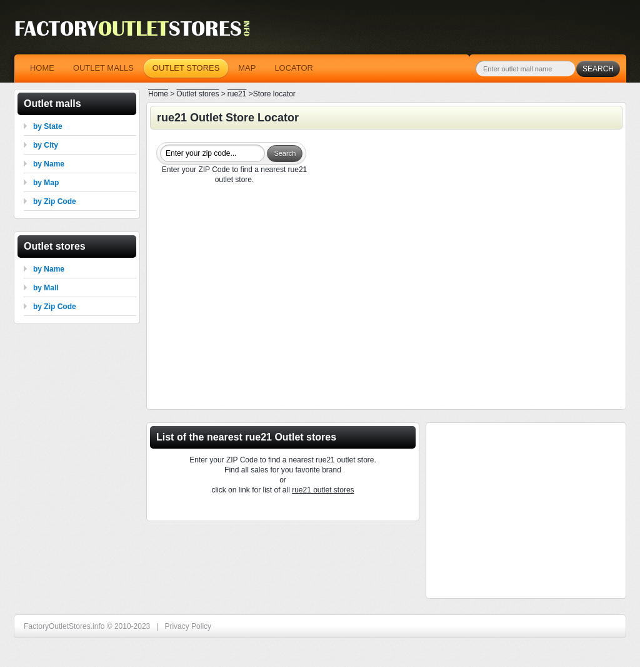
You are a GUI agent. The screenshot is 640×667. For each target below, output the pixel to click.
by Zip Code (54, 201)
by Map (46, 182)
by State (47, 126)
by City (45, 145)
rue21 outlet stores (323, 490)
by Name (48, 164)
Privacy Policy (187, 626)
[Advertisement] (386, 298)
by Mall (46, 287)
